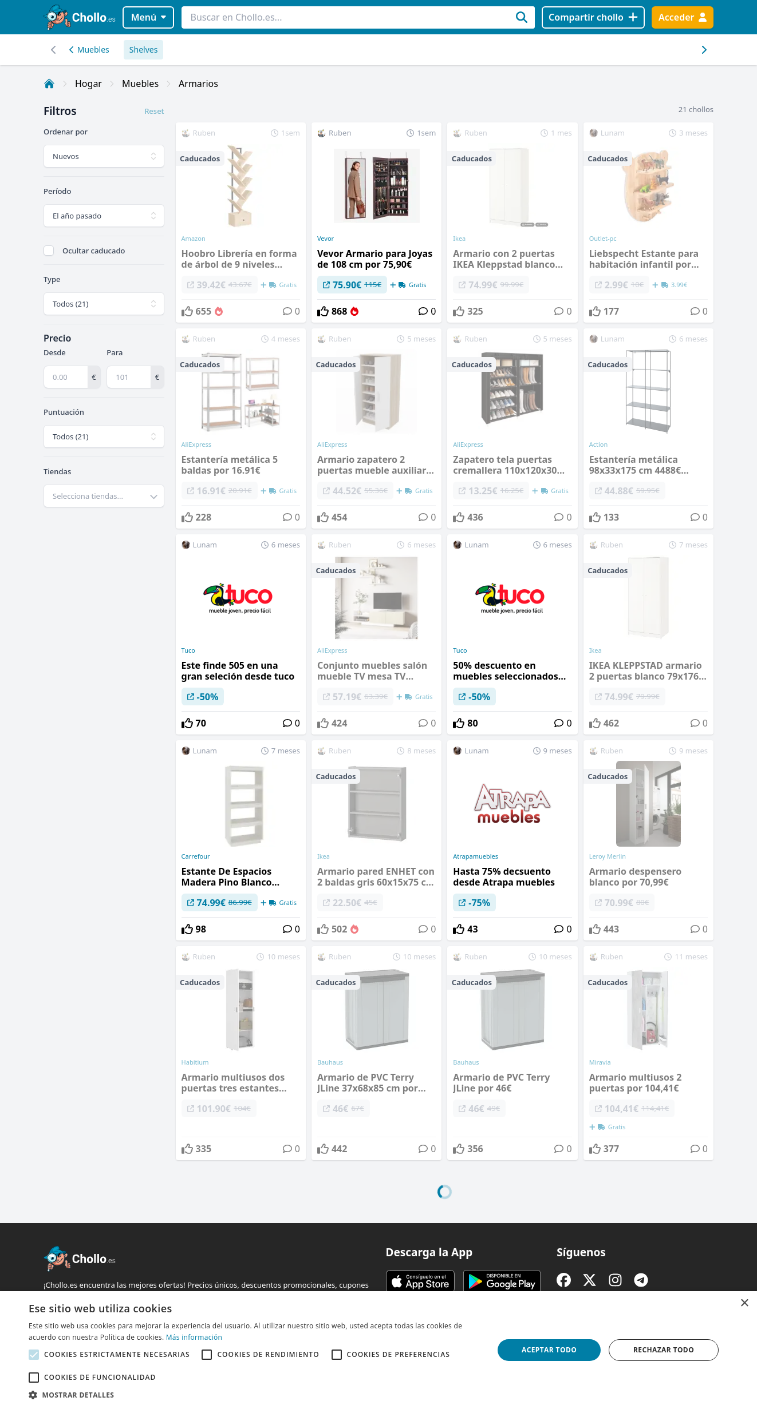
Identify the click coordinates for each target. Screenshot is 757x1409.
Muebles (89, 49)
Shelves (143, 49)
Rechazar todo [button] (663, 1350)
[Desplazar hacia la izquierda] (703, 49)
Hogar (88, 83)
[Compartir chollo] (593, 17)
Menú (148, 17)
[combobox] (104, 496)
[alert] (378, 1350)
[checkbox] (49, 250)
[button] (254, 1394)
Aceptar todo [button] (549, 1350)
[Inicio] (49, 83)
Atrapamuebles (475, 856)
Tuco (188, 650)
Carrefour (196, 856)
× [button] (744, 1303)
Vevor (325, 239)
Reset (154, 111)
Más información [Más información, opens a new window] (194, 1337)
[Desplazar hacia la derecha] (54, 49)
